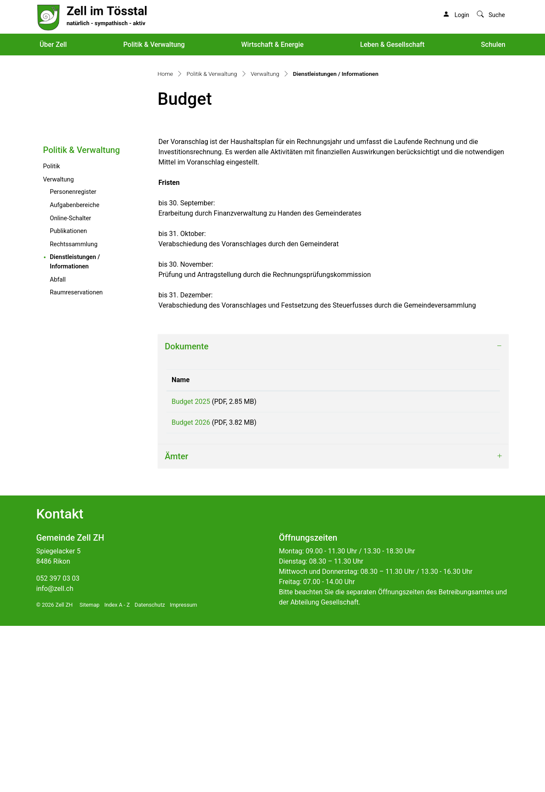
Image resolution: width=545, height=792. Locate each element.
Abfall (58, 440)
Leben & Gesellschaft (392, 44)
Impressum (183, 771)
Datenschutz (150, 771)
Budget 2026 (191, 586)
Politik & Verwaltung (153, 44)
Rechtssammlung (74, 404)
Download (443, 563)
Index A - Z (117, 771)
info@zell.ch (54, 755)
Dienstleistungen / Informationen (87, 422)
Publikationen (68, 391)
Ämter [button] (176, 622)
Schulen (493, 44)
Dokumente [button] (187, 506)
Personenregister (73, 352)
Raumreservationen (76, 452)
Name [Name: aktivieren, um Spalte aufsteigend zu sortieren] (180, 540)
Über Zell (53, 44)
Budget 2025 (191, 562)
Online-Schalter (70, 378)
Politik (51, 326)
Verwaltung (58, 339)
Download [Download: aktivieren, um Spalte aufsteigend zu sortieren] (408, 540)
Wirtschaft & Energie (272, 44)
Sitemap (90, 771)
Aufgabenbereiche (74, 365)
